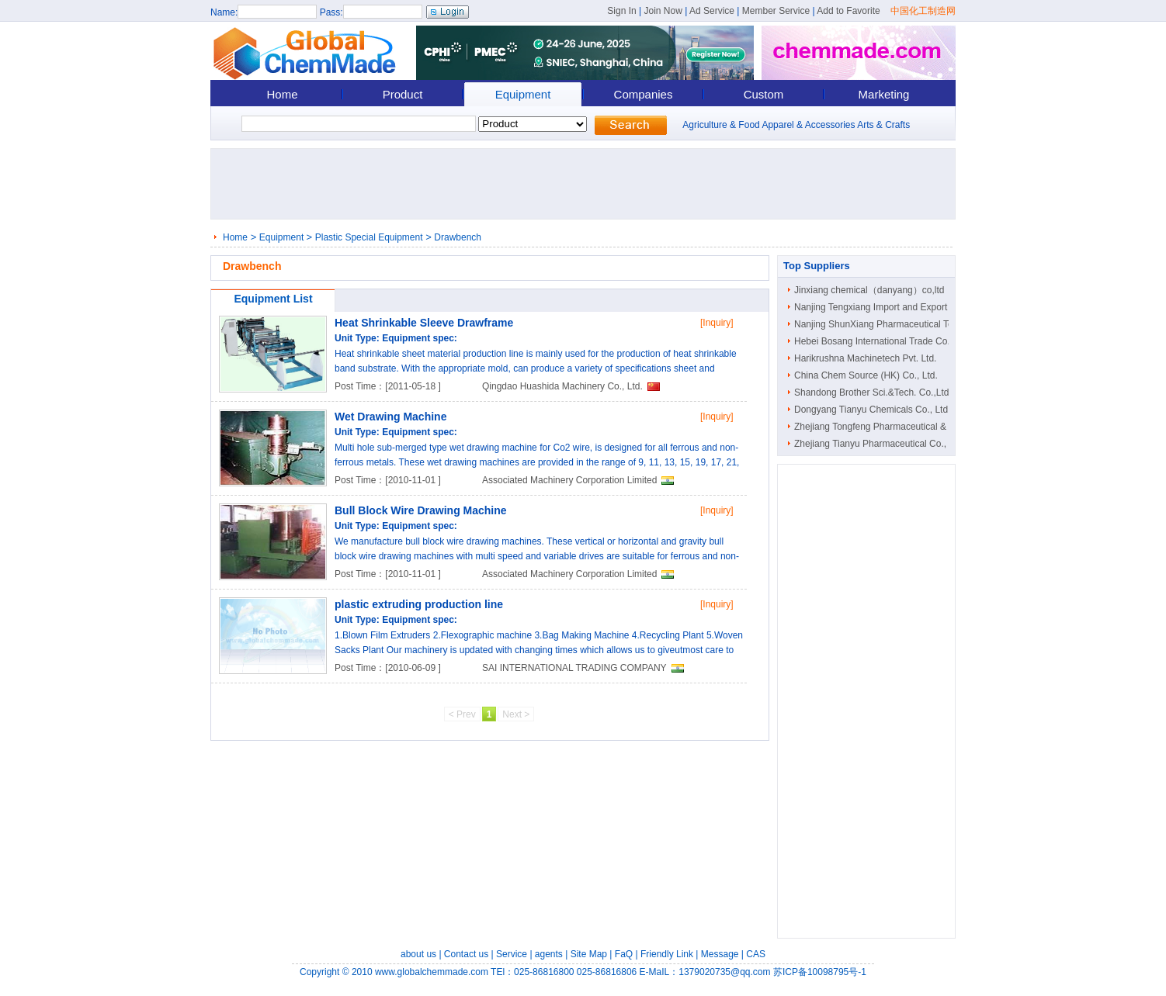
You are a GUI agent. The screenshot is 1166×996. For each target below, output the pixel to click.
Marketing (884, 94)
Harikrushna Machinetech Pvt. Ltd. (865, 358)
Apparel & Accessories (808, 124)
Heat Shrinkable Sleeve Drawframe (424, 322)
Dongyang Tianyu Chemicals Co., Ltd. (872, 409)
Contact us (466, 954)
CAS (755, 954)
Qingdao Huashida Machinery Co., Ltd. (562, 386)
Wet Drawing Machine (390, 416)
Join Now (663, 10)
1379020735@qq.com (724, 972)
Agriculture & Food (720, 124)
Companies (643, 94)
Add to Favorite (848, 10)
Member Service (776, 10)
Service (511, 954)
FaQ (624, 954)
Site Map (589, 954)
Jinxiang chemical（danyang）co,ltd (869, 290)
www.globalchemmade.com (431, 972)
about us (418, 954)
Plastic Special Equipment (369, 237)
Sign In (621, 10)
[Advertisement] (587, 184)
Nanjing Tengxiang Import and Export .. (874, 307)
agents (549, 954)
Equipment (523, 94)
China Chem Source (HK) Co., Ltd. (866, 375)
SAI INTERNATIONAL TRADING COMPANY (574, 667)
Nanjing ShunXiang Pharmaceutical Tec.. (878, 324)
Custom (764, 94)
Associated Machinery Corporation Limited (569, 480)
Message (720, 954)
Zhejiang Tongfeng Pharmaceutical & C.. (877, 426)
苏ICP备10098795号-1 (819, 972)
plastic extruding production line (419, 604)
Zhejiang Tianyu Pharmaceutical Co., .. (874, 443)
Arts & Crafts (883, 124)
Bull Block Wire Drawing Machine (421, 510)
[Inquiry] (717, 322)
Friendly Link (666, 954)
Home (281, 94)
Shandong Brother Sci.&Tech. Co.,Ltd (871, 392)
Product (403, 94)
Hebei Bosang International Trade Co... (874, 341)
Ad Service (711, 10)
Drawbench (457, 237)
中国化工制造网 (923, 10)
